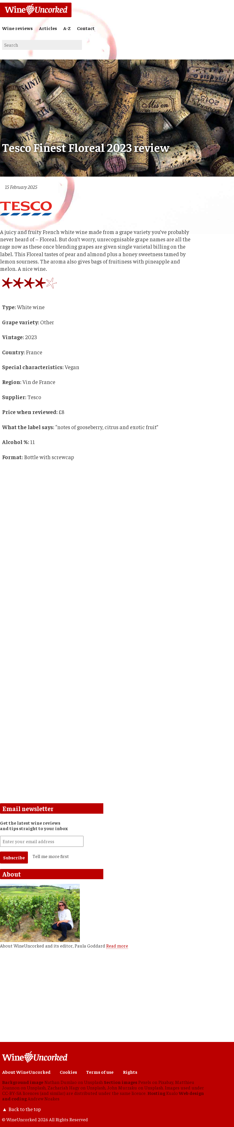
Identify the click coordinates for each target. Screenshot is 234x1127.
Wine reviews (17, 28)
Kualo (172, 1093)
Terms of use (99, 1072)
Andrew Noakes (43, 1098)
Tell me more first (51, 856)
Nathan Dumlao (60, 1082)
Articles (48, 28)
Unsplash (93, 1082)
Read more (117, 946)
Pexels (144, 1082)
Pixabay (165, 1082)
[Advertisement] (98, 680)
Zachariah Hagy (63, 1087)
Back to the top (24, 1109)
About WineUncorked (26, 1072)
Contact (86, 28)
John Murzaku (122, 1087)
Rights (130, 1072)
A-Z (67, 28)
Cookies (68, 1072)
